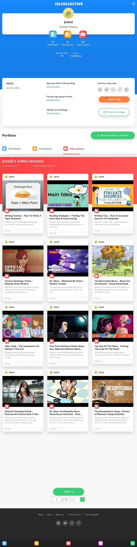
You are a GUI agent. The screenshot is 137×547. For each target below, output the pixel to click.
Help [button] (49, 510)
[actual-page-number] (56, 495)
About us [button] (60, 510)
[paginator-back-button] (78, 495)
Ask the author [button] (13, 87)
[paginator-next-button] (82, 495)
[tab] (11, 148)
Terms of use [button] (74, 510)
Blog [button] (41, 510)
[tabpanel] (68, 328)
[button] (133, 3)
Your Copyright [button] (92, 510)
